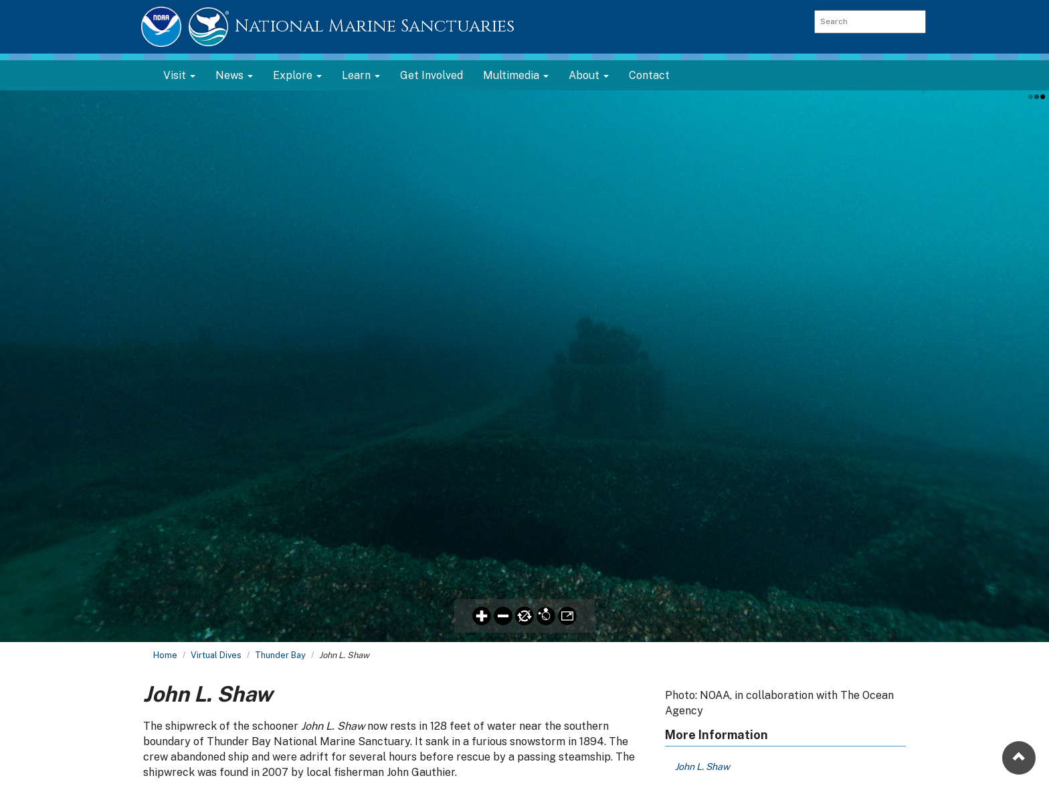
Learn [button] (361, 75)
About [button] (589, 75)
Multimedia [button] (516, 75)
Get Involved (431, 75)
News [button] (234, 75)
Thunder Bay (280, 655)
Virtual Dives (216, 655)
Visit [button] (179, 75)
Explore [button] (297, 75)
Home (165, 655)
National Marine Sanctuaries (374, 26)
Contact (649, 75)
